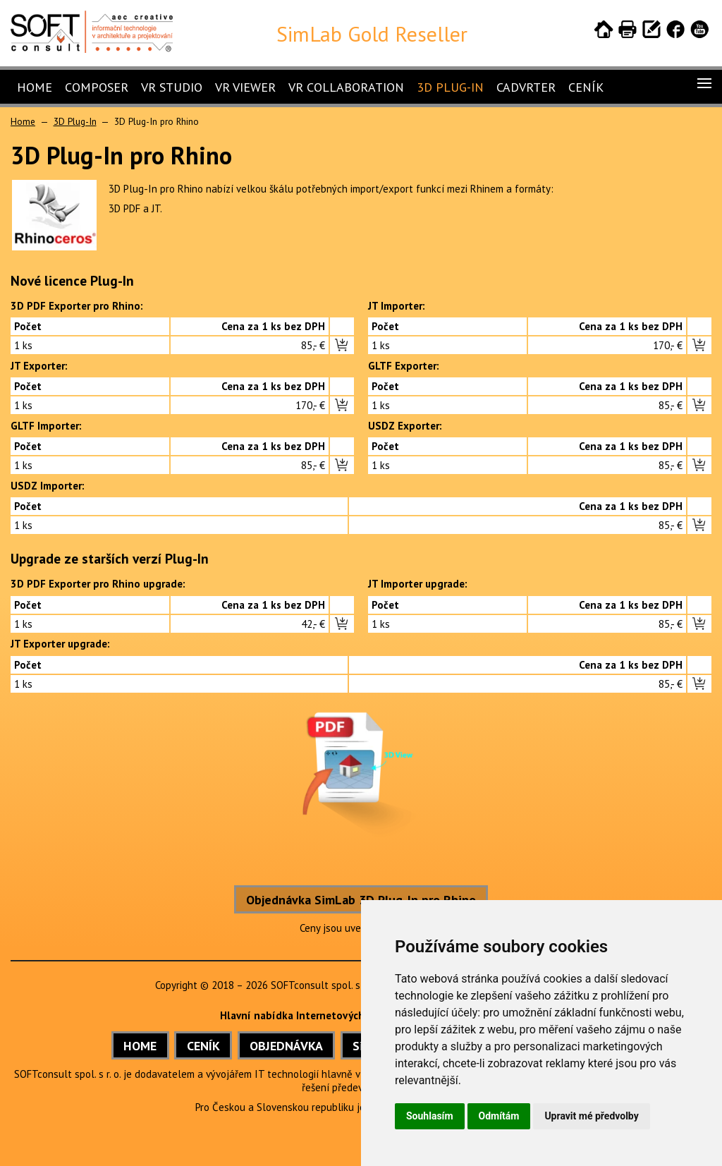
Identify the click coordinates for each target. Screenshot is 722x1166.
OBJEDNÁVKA (286, 1046)
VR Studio (171, 87)
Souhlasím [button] (429, 1116)
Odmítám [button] (499, 1116)
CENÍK (203, 1046)
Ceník (586, 87)
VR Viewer (245, 87)
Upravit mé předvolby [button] (591, 1116)
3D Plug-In (450, 87)
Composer (96, 87)
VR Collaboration (346, 87)
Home (34, 87)
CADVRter (526, 87)
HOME (140, 1046)
